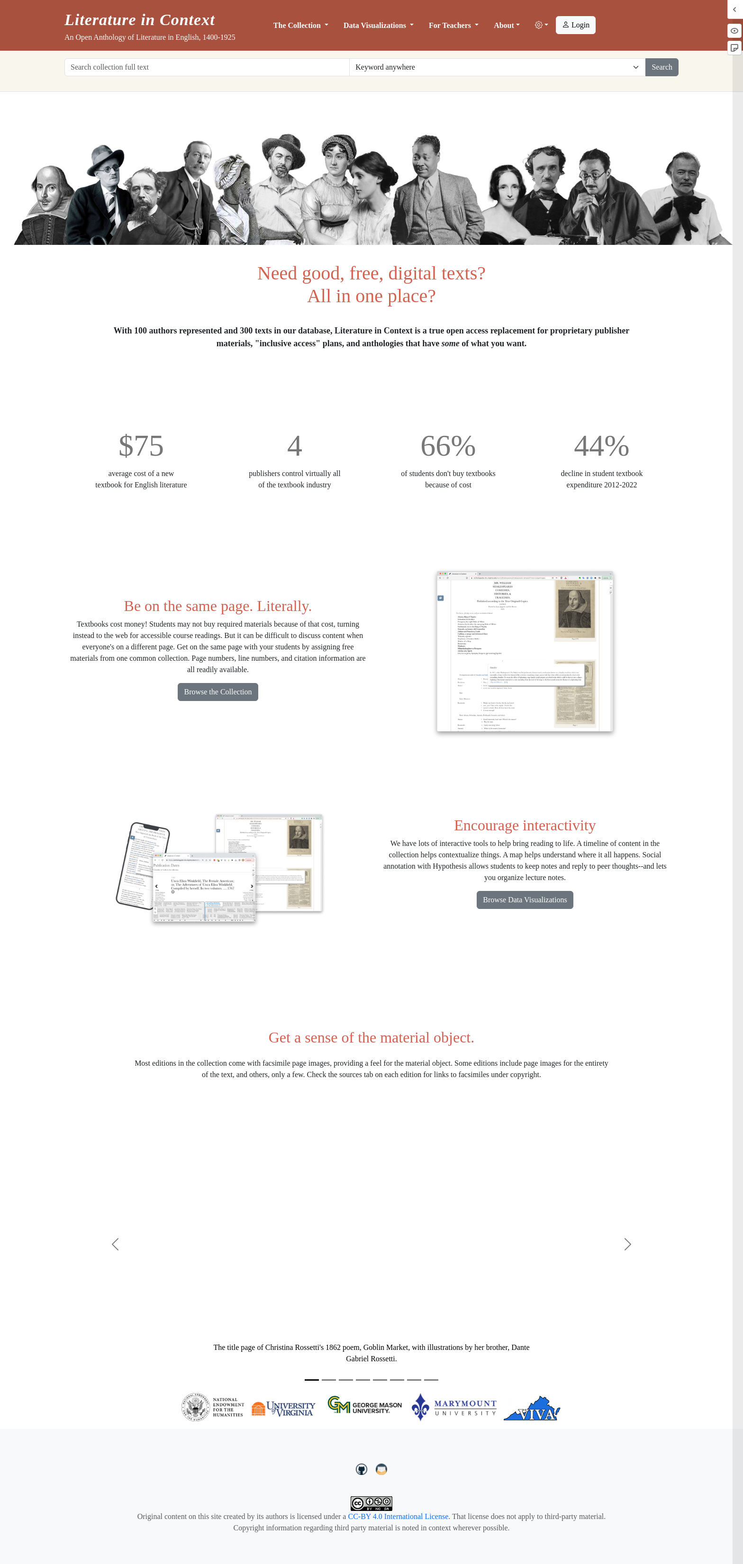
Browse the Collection (218, 692)
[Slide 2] (329, 1380)
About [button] (504, 25)
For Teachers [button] (451, 25)
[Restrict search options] (497, 67)
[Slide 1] (312, 1380)
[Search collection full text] (207, 67)
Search (662, 67)
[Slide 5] (380, 1380)
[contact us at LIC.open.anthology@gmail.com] (381, 1468)
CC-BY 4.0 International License (398, 1516)
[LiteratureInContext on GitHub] (363, 1468)
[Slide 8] (431, 1380)
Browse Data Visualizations (525, 900)
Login (575, 25)
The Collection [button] (298, 25)
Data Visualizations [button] (376, 25)
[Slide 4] (363, 1380)
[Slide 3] (346, 1380)
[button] (541, 25)
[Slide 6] (397, 1380)
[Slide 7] (414, 1380)
